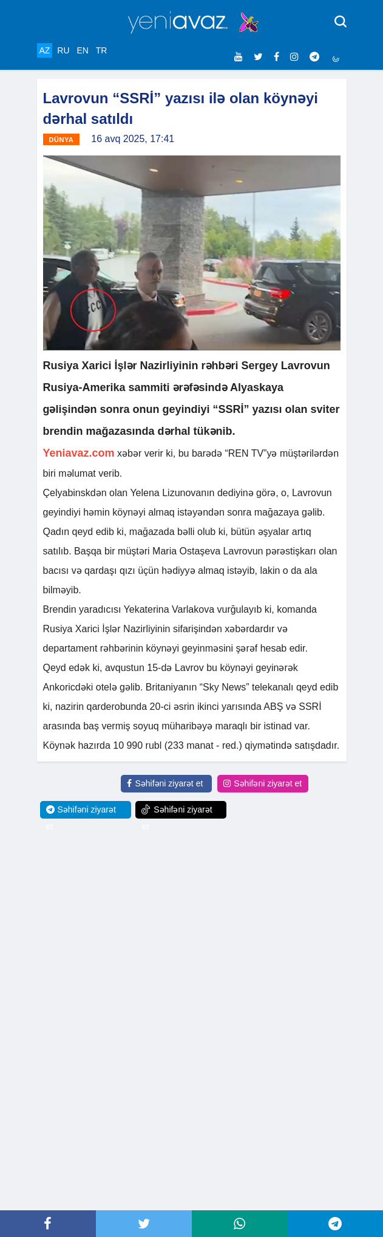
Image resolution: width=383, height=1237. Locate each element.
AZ (44, 50)
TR (101, 50)
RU (63, 50)
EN (82, 50)
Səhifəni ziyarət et (165, 783)
